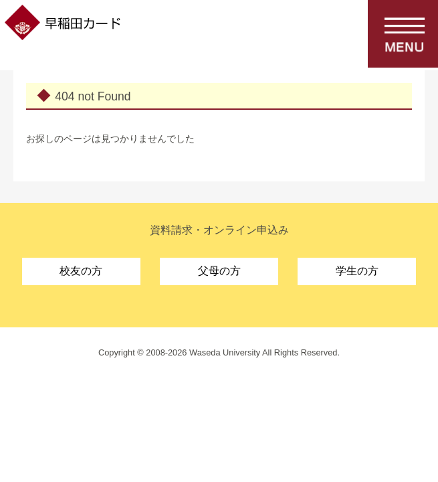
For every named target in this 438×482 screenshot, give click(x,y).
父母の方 (219, 270)
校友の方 (81, 270)
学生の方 (357, 270)
